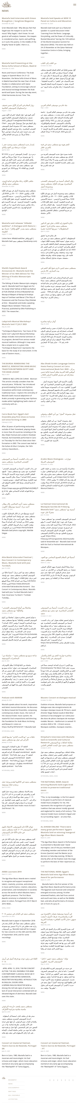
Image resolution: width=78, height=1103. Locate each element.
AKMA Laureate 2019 (21, 754)
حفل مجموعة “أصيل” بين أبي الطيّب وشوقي (51, 457)
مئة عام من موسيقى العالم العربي (48, 256)
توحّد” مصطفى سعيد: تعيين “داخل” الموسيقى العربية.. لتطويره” (48, 812)
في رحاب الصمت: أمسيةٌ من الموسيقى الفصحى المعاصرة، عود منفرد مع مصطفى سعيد (50, 584)
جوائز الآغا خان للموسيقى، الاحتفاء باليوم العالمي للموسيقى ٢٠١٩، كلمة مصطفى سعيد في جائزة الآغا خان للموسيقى (26, 727)
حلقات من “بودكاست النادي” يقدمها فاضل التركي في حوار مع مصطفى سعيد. (25, 667)
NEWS (16, 219)
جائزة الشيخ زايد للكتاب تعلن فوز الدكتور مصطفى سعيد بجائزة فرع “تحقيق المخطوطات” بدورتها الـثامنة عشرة (50, 334)
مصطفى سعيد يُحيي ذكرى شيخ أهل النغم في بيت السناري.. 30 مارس (51, 362)
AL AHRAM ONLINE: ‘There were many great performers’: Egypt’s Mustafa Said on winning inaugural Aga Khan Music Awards (51, 728)
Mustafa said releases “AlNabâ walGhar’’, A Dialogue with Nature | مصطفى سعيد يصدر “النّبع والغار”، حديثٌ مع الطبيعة (26, 335)
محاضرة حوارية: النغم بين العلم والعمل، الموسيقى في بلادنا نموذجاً (50, 614)
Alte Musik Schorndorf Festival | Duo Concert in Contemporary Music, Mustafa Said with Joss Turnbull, (25, 552)
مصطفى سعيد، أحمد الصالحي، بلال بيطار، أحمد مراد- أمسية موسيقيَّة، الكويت (25, 516)
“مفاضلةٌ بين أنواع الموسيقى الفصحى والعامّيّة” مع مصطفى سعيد (24, 583)
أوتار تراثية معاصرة (44, 396)
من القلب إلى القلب (45, 228)
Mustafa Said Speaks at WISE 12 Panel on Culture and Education (50, 200)
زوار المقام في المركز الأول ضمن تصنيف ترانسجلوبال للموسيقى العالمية (25, 256)
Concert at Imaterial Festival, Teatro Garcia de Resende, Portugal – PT (51, 950)
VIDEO (49, 692)
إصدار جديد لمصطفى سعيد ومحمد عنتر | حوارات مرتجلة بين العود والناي (25, 282)
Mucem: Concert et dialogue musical (51, 641)
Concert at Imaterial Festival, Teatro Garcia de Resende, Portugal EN (26, 950)
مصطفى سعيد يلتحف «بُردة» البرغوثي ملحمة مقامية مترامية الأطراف (24, 843)
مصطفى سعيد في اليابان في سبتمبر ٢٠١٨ (25, 782)
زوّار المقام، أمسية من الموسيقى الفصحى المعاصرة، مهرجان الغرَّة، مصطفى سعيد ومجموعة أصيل (50, 307)
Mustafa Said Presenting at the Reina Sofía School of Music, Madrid (26, 229)
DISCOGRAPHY (18, 1088)
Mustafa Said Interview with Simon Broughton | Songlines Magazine (26, 200)
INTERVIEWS (17, 663)
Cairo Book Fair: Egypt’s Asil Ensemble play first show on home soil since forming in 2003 (25, 458)
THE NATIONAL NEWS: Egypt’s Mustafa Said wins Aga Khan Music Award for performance (51, 756)
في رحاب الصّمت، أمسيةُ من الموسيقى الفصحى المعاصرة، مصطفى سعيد (25, 487)
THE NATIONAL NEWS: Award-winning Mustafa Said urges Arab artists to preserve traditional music (50, 698)
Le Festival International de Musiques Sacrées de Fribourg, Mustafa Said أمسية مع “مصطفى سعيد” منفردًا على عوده (51, 517)
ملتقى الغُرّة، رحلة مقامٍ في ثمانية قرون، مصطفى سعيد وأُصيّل (25, 306)
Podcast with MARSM (21, 641)
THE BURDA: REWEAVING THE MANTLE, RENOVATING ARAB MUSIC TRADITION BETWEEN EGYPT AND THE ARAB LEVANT (26, 426)
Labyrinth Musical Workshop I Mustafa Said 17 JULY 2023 (24, 397)
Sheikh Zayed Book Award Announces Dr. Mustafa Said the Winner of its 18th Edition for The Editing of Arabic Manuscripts (25, 364)
